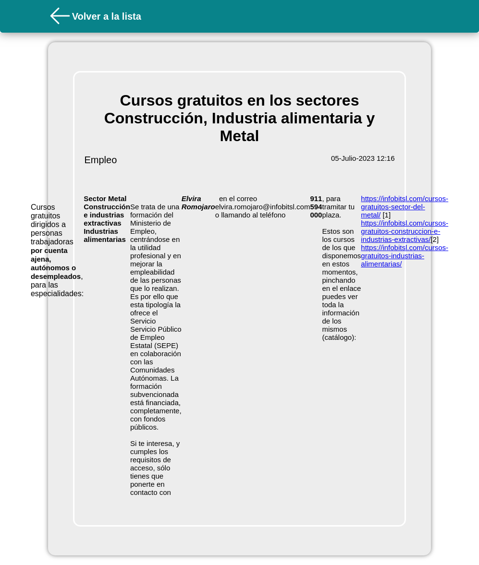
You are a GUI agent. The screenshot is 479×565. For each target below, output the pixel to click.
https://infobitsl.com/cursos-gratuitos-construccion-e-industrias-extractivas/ (404, 231)
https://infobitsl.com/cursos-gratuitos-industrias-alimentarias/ (404, 255)
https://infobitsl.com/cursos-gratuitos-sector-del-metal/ (404, 206)
